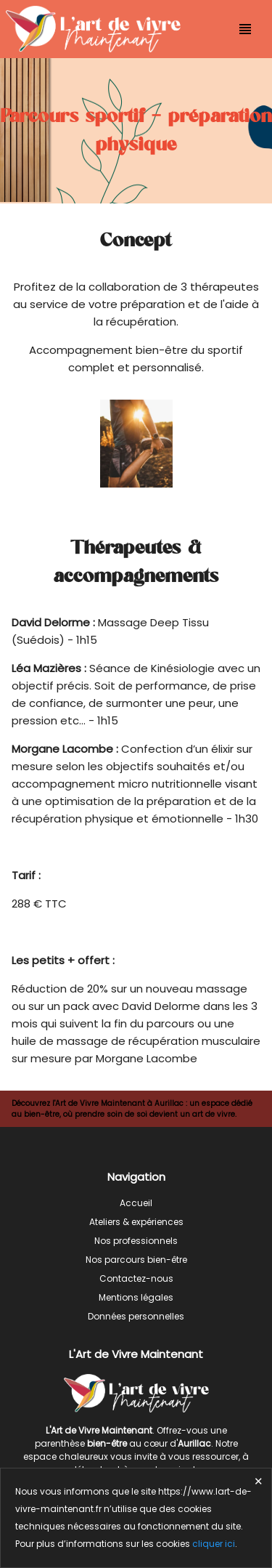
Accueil (136, 1203)
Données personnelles (136, 1316)
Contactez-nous (136, 1278)
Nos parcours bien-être (136, 1259)
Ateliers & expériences (136, 1222)
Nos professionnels (136, 1240)
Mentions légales (136, 1297)
